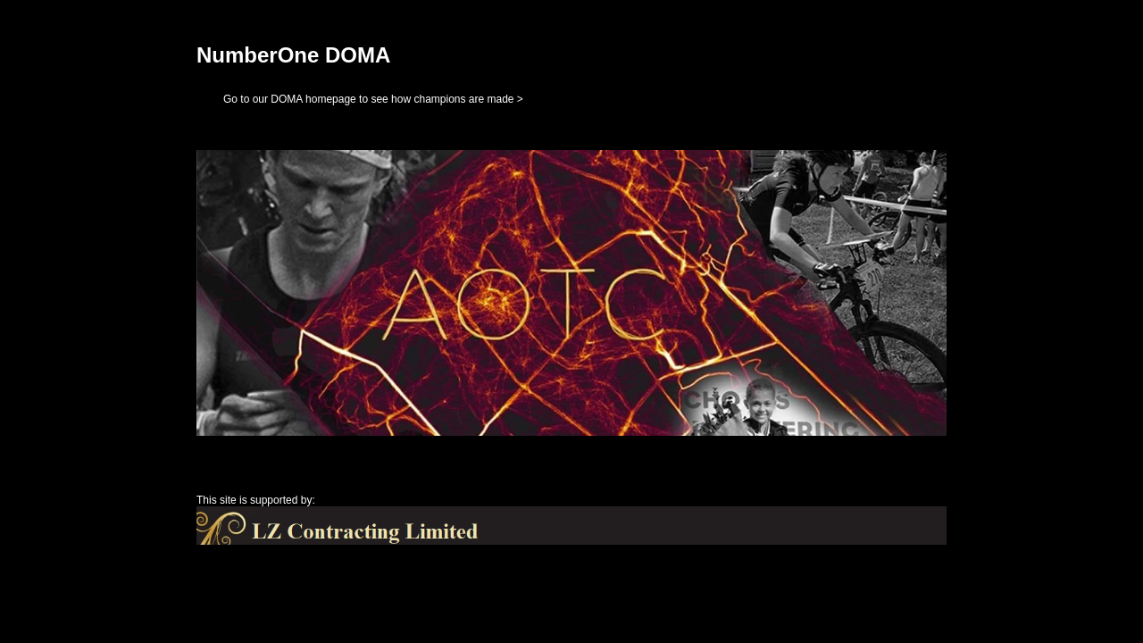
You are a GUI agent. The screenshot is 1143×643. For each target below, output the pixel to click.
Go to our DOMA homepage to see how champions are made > (373, 99)
